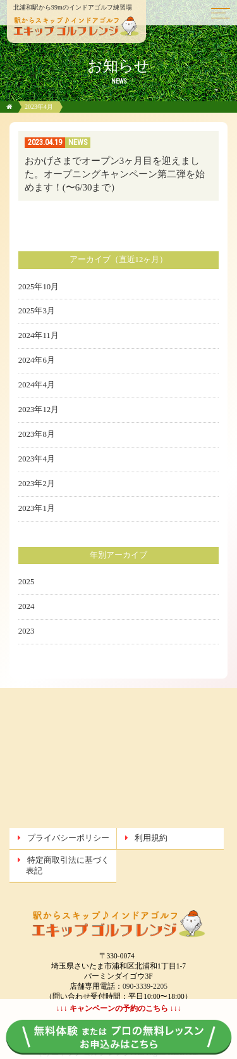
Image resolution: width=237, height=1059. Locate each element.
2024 (26, 606)
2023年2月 (36, 483)
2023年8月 (36, 434)
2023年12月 (38, 409)
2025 (26, 581)
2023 (26, 631)
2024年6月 (36, 360)
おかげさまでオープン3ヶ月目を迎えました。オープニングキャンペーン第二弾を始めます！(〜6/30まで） (115, 174)
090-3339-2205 (145, 986)
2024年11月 (38, 335)
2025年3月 (36, 310)
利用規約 (151, 838)
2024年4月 (36, 384)
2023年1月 (36, 508)
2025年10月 (38, 286)
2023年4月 (36, 458)
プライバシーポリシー (68, 838)
